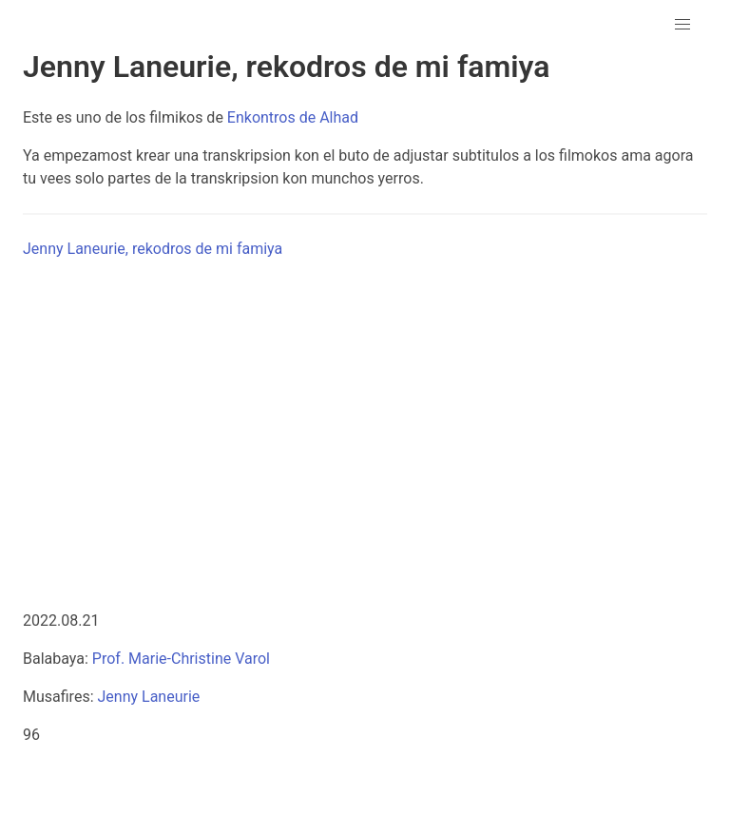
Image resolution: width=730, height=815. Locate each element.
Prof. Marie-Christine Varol (181, 659)
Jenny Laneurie (148, 697)
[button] (682, 24)
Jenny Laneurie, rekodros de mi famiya (152, 249)
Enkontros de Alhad (292, 117)
